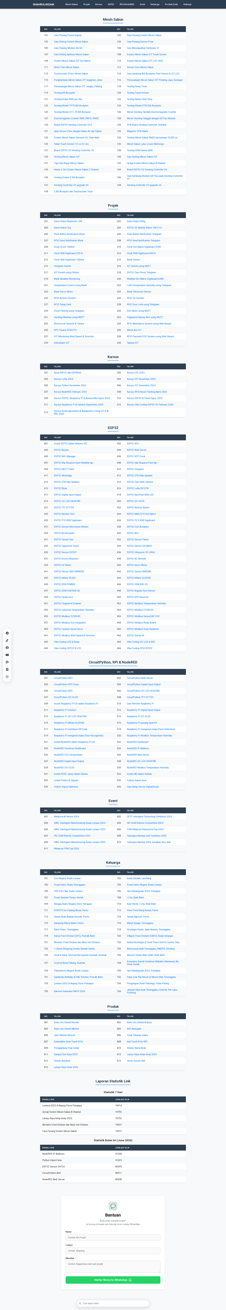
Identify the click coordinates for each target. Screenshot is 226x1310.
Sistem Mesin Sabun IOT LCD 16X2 (145, 60)
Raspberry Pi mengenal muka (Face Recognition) (78, 735)
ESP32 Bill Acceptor (64, 533)
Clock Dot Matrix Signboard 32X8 (144, 247)
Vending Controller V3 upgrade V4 (144, 185)
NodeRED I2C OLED (64, 767)
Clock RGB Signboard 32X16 (68, 253)
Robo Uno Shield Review (66, 1022)
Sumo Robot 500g (136, 221)
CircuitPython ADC (63, 690)
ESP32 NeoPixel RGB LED (140, 494)
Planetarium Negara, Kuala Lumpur (71, 970)
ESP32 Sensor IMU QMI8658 (69, 571)
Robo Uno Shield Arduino (139, 1022)
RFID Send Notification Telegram (143, 240)
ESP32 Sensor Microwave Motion (71, 526)
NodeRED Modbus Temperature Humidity (148, 767)
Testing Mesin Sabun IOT (67, 156)
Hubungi (187, 4)
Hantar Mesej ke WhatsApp (113, 1280)
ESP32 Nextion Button (138, 507)
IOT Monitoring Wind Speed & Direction (74, 336)
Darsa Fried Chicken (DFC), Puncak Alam (74, 936)
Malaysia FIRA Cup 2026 (66, 848)
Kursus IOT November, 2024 (141, 379)
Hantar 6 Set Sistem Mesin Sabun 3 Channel (76, 169)
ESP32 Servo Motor (137, 565)
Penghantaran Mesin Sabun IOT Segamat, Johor (78, 80)
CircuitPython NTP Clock (66, 684)
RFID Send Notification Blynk (68, 240)
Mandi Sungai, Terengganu (140, 923)
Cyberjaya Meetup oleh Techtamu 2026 (146, 835)
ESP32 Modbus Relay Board (141, 622)
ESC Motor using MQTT (139, 310)
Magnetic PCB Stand (137, 131)
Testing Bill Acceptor (64, 92)
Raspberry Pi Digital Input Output (143, 710)
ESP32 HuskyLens (63, 597)
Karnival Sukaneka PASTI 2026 (69, 991)
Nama (68, 1231)
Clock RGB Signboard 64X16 (141, 253)
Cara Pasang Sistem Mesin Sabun (144, 35)
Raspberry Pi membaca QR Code (70, 729)
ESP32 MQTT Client (64, 469)
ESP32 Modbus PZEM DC (140, 609)
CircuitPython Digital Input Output (144, 684)
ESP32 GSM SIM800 (64, 584)
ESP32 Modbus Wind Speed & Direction (74, 635)
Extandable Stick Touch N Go (68, 1041)
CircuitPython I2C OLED (66, 697)
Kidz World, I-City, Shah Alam (141, 904)
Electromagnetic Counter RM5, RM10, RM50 (76, 118)
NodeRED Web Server (138, 754)
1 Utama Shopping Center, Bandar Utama (74, 948)
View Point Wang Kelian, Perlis (142, 910)
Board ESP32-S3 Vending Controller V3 (74, 150)
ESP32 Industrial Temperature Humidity (74, 609)
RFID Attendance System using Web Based (149, 323)
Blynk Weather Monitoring (67, 278)
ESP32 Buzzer (61, 450)
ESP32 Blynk (60, 488)
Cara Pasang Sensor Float (140, 41)
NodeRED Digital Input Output (69, 761)
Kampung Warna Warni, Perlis (69, 923)
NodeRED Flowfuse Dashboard (70, 748)
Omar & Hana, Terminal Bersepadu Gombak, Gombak (80, 955)
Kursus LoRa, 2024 (63, 379)
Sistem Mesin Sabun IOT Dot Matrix (72, 60)
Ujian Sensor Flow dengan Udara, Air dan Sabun (77, 131)
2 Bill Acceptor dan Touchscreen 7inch (73, 191)
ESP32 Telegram (135, 469)
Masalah (70, 1258)
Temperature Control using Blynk (70, 285)
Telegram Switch (62, 266)
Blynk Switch (133, 259)
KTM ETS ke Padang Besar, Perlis (71, 910)
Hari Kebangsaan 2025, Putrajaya (143, 970)
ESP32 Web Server (136, 450)
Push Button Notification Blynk (69, 234)
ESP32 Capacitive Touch (66, 546)
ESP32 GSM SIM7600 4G (67, 590)
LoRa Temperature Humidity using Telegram (149, 285)
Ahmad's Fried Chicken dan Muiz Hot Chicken (77, 942)
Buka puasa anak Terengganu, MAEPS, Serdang (151, 948)
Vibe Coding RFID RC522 (139, 648)
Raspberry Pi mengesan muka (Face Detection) (151, 729)
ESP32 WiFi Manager (65, 456)
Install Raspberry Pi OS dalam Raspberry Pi (76, 703)
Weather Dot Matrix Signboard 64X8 (145, 278)
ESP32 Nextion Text (64, 514)
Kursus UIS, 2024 (135, 372)
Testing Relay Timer (137, 86)
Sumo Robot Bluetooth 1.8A (68, 221)
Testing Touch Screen (138, 92)
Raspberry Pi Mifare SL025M (69, 722)
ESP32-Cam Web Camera (140, 482)
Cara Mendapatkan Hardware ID (143, 48)
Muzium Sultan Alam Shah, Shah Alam (146, 955)
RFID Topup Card (62, 304)
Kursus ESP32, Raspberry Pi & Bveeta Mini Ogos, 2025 (82, 398)
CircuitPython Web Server (140, 678)
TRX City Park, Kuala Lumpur (68, 891)
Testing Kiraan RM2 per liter (68, 99)
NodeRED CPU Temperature (68, 754)
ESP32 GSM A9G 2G (137, 584)
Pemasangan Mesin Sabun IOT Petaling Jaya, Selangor (155, 80)
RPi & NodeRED (127, 4)
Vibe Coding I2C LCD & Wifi (141, 641)
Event (142, 4)
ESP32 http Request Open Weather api (73, 462)
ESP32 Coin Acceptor (138, 526)
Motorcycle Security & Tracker (69, 323)
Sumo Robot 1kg (62, 227)
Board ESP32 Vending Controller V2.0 (73, 124)
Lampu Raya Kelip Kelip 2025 (142, 1054)
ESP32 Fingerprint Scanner (67, 603)
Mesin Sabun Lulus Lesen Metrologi (145, 144)
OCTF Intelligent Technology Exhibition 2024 (149, 816)
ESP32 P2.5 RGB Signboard (141, 520)
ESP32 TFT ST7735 (64, 507)
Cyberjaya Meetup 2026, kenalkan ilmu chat (149, 842)
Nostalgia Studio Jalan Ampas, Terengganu (148, 929)
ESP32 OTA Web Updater (140, 475)
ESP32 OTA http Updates (66, 482)
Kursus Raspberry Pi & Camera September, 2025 (78, 404)
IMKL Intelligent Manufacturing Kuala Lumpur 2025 (79, 829)
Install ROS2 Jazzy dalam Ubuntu (71, 774)
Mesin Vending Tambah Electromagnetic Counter (151, 112)
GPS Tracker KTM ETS (65, 330)
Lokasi (69, 1245)
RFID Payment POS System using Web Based (150, 336)
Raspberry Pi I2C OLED (139, 716)
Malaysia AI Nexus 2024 (66, 816)
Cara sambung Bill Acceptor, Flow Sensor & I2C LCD (153, 73)
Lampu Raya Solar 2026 (66, 1067)
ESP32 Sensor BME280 (139, 571)
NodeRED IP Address (138, 748)
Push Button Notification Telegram (144, 234)
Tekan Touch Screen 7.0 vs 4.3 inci (71, 144)
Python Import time (136, 780)
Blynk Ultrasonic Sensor (139, 291)
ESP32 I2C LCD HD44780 (67, 501)
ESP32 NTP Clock (136, 456)
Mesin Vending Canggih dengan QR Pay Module (151, 118)
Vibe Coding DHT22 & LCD (67, 648)
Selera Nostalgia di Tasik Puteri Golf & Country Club (153, 942)
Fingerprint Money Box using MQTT (145, 317)
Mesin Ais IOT (134, 330)
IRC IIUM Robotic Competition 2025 (72, 835)
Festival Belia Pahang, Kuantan (69, 963)
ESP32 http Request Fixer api (142, 462)
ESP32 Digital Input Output (67, 494)
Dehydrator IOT (61, 342)
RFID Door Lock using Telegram (143, 304)
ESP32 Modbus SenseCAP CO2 (143, 616)
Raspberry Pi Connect (65, 710)
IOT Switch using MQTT (139, 266)
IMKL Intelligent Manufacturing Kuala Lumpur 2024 (79, 823)
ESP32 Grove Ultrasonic (66, 558)
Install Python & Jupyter (66, 780)
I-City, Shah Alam (135, 897)
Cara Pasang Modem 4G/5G (68, 48)
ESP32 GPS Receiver (138, 597)
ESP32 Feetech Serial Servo (68, 629)
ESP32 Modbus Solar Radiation (143, 629)
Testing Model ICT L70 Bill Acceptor (72, 112)
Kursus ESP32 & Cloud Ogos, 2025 (144, 398)
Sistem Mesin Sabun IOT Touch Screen (147, 54)
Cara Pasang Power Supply (68, 35)
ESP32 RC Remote (136, 558)
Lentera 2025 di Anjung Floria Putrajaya (73, 983)
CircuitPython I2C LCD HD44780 (143, 690)
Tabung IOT (132, 342)
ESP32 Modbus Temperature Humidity (146, 603)
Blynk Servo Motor (63, 291)
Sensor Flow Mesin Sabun (140, 67)
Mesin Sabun (71, 4)
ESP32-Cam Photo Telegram (141, 272)
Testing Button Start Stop (139, 99)
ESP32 (111, 4)
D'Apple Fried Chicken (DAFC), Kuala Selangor (150, 936)
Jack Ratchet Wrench (64, 1035)
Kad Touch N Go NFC (137, 1041)
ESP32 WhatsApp (63, 475)
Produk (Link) (171, 4)
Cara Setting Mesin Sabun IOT (142, 156)
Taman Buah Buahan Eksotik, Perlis (71, 916)
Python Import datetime (66, 786)
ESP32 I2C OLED (135, 501)
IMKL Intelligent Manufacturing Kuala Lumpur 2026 (79, 842)
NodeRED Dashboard (137, 742)
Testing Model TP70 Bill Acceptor (71, 105)
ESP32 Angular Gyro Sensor (141, 590)
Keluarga (155, 4)
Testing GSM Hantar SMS (140, 150)
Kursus (98, 4)
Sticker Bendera (62, 1060)
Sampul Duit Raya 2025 (66, 1054)
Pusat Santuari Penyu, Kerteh (68, 897)
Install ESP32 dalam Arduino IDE (70, 443)
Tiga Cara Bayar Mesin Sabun (69, 163)
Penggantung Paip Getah (66, 1048)
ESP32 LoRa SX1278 (137, 488)
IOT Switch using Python (66, 272)
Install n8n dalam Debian (139, 774)
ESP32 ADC (133, 533)
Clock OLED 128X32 (64, 247)
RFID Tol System (135, 298)
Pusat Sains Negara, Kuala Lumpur (144, 884)
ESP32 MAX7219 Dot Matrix (141, 514)
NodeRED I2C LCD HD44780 (141, 761)
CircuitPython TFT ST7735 (140, 697)
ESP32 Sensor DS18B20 (139, 546)
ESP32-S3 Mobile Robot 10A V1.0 (144, 227)
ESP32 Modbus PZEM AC (67, 616)
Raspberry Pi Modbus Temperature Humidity (149, 735)
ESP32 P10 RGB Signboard (68, 520)
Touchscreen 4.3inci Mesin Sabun (71, 73)
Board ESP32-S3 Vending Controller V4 (147, 169)
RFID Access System (65, 298)
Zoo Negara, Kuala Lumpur (67, 878)
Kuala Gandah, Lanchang (139, 878)
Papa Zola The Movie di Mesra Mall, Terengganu (151, 977)
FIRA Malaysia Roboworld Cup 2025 (145, 829)
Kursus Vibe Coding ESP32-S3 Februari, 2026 (150, 404)
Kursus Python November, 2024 (70, 385)
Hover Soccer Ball (136, 1060)
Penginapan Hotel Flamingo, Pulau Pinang (148, 983)
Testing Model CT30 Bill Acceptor (144, 105)
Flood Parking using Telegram (69, 310)
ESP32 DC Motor (62, 565)
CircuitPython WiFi (63, 678)
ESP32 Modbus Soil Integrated (70, 622)
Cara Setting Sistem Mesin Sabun (71, 41)
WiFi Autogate (134, 1028)
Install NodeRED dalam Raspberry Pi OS (74, 742)
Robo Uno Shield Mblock (66, 1028)
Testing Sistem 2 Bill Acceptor (69, 177)
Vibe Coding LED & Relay (66, 641)
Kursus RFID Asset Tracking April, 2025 (147, 391)
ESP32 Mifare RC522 (65, 578)
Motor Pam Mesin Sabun (66, 67)
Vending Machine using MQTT (69, 317)
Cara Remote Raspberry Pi (140, 703)
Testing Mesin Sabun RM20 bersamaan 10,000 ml (152, 137)
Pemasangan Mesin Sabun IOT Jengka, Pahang (78, 86)
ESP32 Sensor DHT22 (65, 552)
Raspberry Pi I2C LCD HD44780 (70, 716)
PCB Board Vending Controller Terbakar (147, 124)
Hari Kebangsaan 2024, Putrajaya (143, 891)
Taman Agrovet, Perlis (138, 916)
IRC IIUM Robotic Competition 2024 (145, 823)
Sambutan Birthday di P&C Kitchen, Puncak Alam (78, 977)
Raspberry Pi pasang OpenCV (142, 722)
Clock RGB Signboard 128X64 (69, 259)
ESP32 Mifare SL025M (138, 578)
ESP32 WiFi (133, 443)
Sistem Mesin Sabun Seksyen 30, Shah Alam (76, 137)
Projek (86, 4)
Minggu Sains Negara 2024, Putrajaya (73, 904)
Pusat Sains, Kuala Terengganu (69, 884)
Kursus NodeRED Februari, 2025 (70, 391)
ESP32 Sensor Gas (63, 539)
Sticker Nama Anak (136, 1048)
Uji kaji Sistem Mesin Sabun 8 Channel (146, 163)
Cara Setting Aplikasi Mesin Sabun (71, 54)
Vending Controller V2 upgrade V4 (71, 185)
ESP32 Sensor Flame (138, 539)
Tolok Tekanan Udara (137, 1035)
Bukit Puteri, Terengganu (66, 929)
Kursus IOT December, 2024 (141, 385)
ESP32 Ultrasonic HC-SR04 (141, 552)
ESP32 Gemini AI (135, 635)
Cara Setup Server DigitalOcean (143, 786)
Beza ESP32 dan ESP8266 (67, 372)
